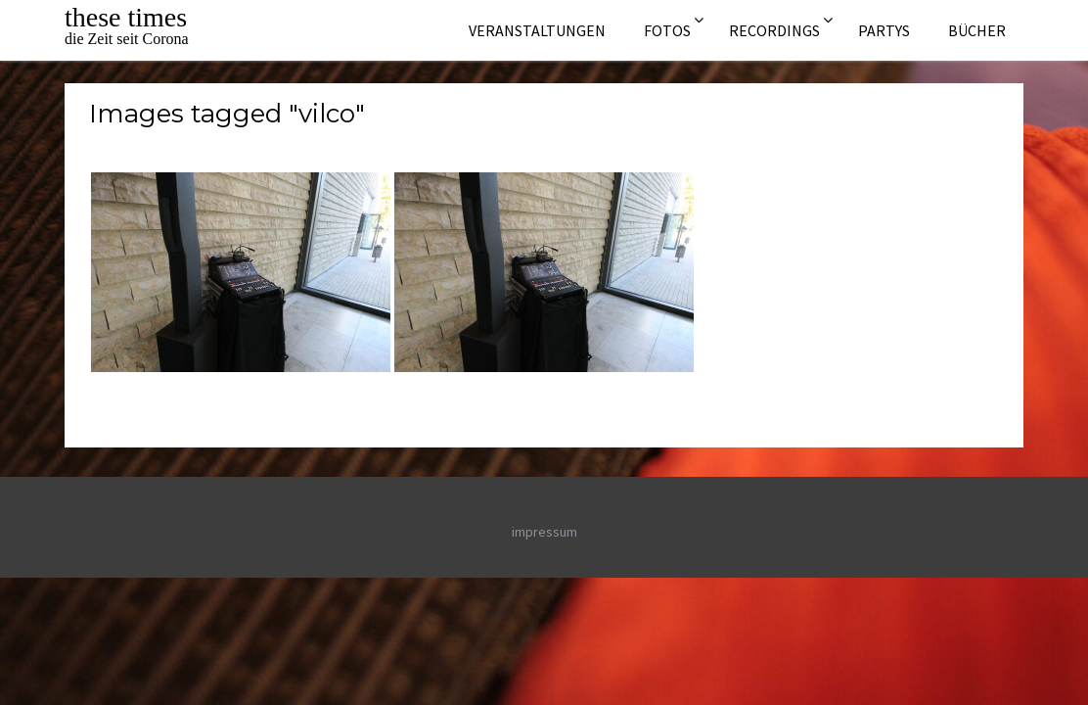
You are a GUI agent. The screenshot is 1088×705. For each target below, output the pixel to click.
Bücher (977, 30)
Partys (884, 30)
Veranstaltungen (537, 30)
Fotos (667, 30)
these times (126, 17)
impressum (544, 531)
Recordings (774, 30)
